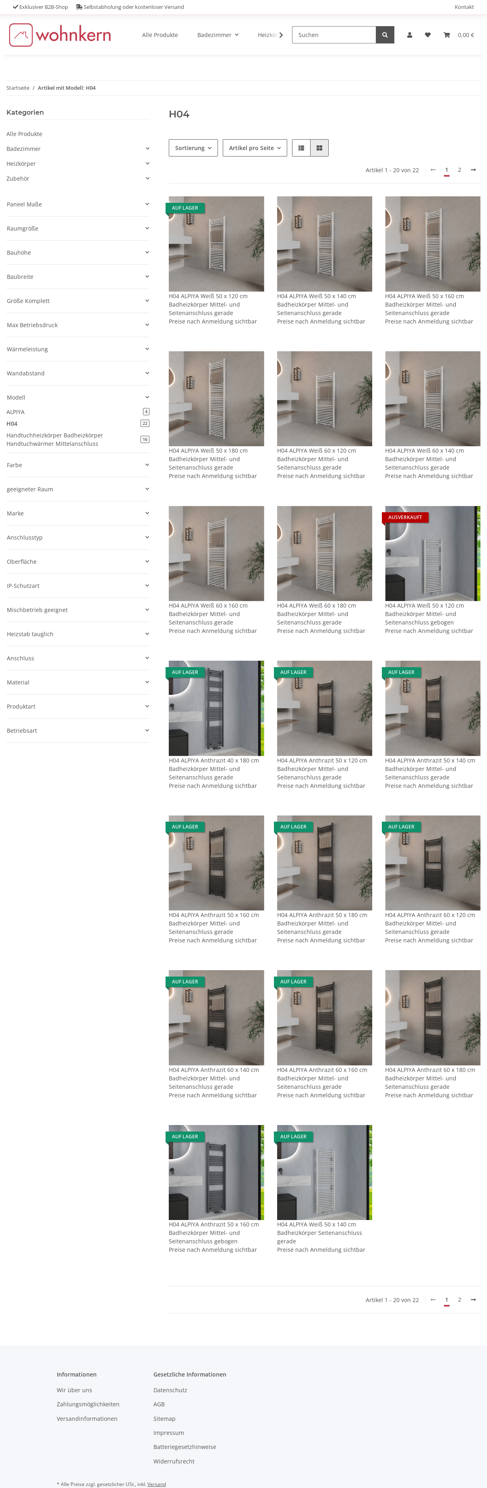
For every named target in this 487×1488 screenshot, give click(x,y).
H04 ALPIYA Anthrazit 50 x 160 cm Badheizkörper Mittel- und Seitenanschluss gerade (214, 923)
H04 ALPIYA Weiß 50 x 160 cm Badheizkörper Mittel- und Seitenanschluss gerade (424, 304)
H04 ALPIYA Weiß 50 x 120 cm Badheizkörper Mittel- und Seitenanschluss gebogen (424, 614)
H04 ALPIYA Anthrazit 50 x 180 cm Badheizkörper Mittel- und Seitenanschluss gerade (322, 923)
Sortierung (190, 148)
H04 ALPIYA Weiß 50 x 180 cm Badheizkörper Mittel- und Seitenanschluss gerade (208, 459)
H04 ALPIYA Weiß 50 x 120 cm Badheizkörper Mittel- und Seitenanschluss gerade (208, 304)
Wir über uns (74, 1390)
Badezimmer (23, 149)
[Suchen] (334, 34)
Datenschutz (170, 1390)
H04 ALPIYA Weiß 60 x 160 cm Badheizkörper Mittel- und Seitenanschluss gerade (208, 614)
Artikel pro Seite (251, 148)
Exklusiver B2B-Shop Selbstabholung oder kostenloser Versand (98, 6)
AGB (159, 1404)
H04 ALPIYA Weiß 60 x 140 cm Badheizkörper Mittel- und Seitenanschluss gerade (424, 459)
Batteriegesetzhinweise (184, 1447)
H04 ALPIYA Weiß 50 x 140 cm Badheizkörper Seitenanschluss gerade (319, 1232)
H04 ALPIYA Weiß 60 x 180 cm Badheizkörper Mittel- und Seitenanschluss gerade (316, 614)
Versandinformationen (87, 1418)
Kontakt (464, 6)
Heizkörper (21, 163)
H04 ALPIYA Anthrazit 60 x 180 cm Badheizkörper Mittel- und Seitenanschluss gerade (430, 1078)
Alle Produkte (24, 134)
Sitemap (164, 1418)
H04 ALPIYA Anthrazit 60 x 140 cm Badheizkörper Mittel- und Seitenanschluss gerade (214, 1078)
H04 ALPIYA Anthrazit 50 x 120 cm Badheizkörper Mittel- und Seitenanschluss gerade (322, 768)
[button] (410, 35)
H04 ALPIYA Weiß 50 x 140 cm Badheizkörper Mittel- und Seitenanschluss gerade (316, 304)
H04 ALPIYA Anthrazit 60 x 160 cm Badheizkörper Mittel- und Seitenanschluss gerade (322, 1078)
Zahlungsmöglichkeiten (88, 1404)
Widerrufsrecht (174, 1461)
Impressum (168, 1432)
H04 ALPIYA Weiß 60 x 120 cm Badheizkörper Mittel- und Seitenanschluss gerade (316, 459)
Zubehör (17, 178)
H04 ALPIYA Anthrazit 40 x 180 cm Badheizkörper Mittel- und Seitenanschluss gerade (214, 768)
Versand (156, 1484)
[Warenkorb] (459, 35)
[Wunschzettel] (428, 35)
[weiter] (473, 170)
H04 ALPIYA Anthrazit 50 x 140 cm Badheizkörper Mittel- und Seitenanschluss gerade (430, 768)
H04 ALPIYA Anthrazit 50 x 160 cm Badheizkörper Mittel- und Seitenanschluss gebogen (214, 1232)
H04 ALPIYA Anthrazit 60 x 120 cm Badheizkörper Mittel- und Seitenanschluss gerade (430, 923)
